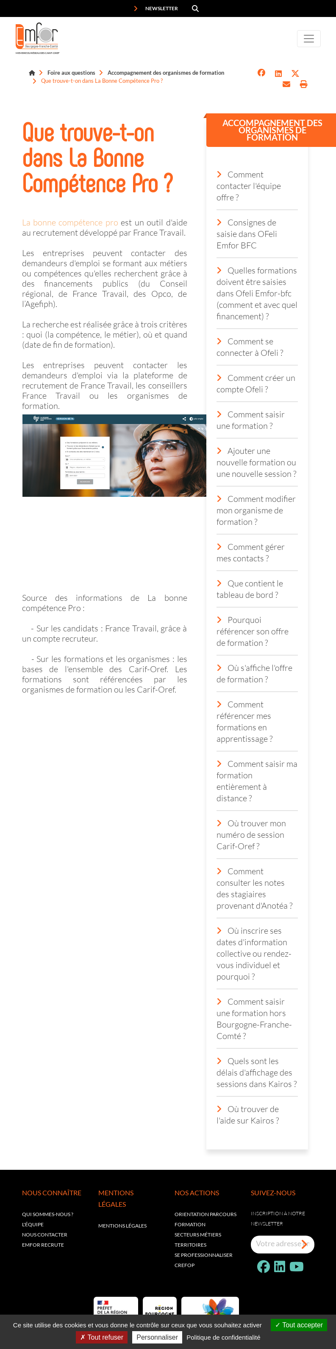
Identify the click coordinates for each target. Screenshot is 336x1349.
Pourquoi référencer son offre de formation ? (253, 631)
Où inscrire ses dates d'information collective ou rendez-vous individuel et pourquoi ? (254, 953)
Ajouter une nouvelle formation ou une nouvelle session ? (256, 462)
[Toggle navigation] (309, 38)
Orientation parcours (205, 1214)
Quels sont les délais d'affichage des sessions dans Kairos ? (257, 1072)
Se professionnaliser (204, 1255)
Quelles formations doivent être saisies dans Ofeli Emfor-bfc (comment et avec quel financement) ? (257, 293)
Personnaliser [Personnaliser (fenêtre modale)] (157, 1337)
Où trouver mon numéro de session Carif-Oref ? (251, 834)
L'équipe (33, 1224)
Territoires (190, 1245)
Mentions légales (122, 1225)
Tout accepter (299, 1325)
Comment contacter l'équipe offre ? (249, 185)
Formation (190, 1224)
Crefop (184, 1265)
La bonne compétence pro (70, 222)
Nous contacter (44, 1234)
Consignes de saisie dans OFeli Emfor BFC (247, 233)
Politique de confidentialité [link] (223, 1337)
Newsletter (155, 8)
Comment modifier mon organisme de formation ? (256, 510)
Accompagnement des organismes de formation (166, 72)
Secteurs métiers (198, 1234)
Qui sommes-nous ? (47, 1214)
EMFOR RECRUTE (43, 1245)
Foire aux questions (71, 72)
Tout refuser (101, 1337)
